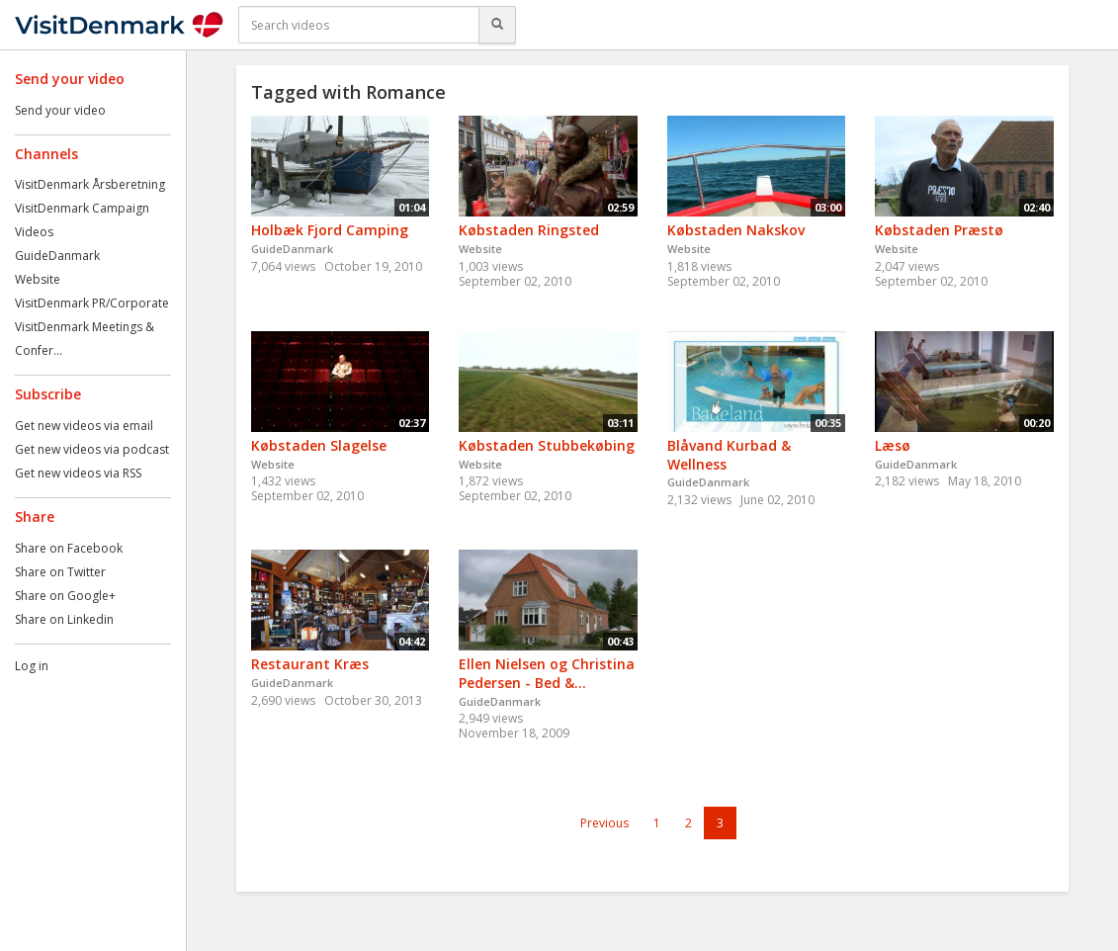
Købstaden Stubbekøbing (547, 445)
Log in (31, 665)
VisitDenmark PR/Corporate (92, 303)
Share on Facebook (69, 548)
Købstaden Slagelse (319, 445)
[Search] (497, 24)
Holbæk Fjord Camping (329, 229)
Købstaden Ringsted (529, 229)
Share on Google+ (65, 595)
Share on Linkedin (64, 619)
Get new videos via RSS (78, 473)
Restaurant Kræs (310, 663)
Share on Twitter (60, 571)
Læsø (892, 445)
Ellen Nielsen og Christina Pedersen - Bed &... (547, 673)
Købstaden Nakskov (736, 229)
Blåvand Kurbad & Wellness (729, 455)
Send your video (60, 110)
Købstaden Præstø (939, 229)
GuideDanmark (57, 255)
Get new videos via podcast (92, 449)
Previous (604, 823)
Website (37, 279)
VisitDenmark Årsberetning (90, 184)
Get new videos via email (84, 425)
